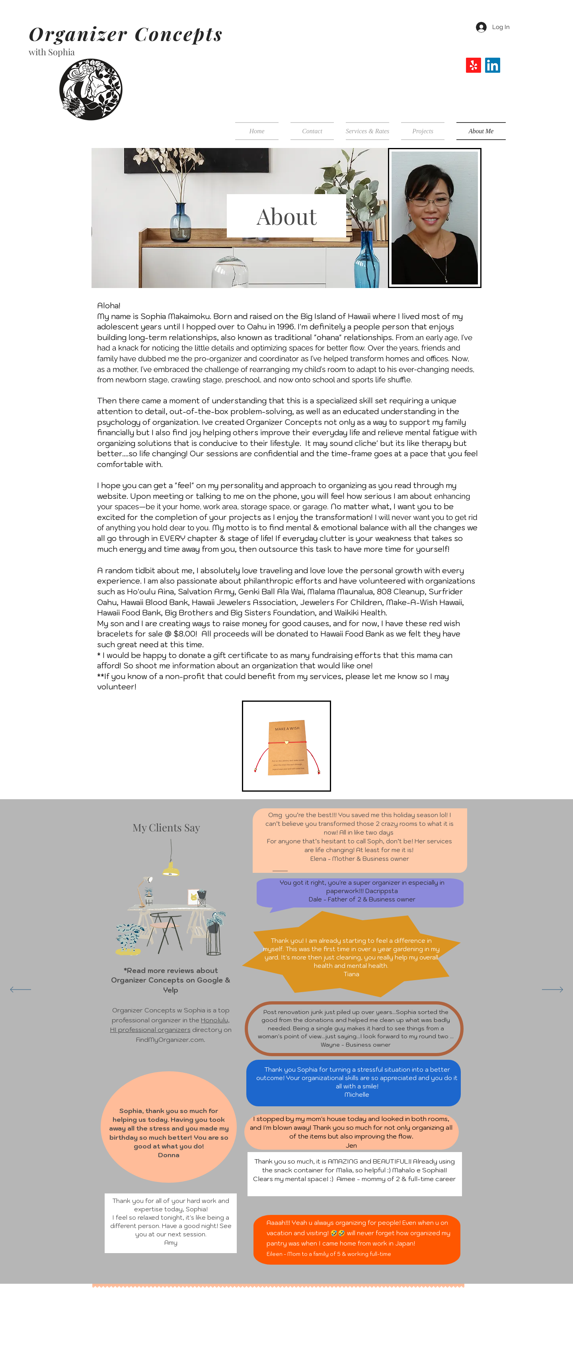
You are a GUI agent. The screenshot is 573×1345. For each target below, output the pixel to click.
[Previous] (20, 990)
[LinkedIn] (492, 65)
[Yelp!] (473, 65)
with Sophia (52, 52)
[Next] (552, 990)
